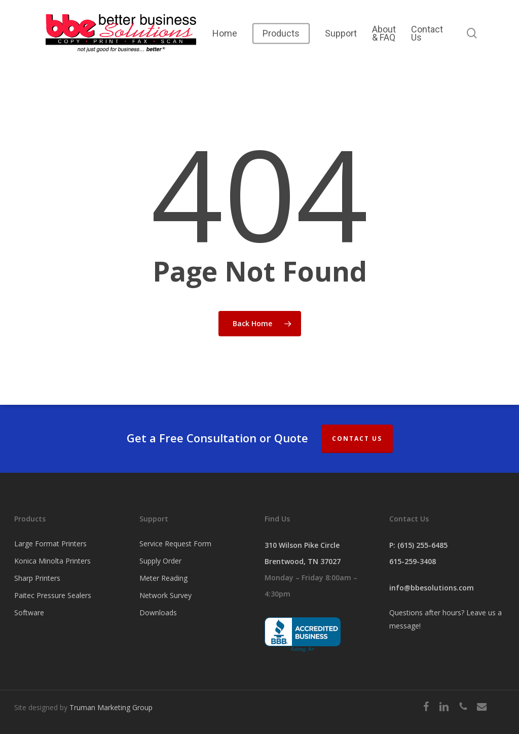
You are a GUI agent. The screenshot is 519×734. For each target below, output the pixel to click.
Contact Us (357, 438)
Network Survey (165, 595)
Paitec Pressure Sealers (52, 595)
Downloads (158, 612)
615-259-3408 (412, 561)
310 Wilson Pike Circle (302, 545)
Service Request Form (175, 543)
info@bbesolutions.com (431, 587)
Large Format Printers (50, 543)
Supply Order (160, 561)
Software (29, 612)
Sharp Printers (37, 578)
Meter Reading (163, 578)
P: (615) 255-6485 (418, 545)
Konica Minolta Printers (52, 561)
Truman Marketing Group (111, 707)
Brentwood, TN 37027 (303, 561)
